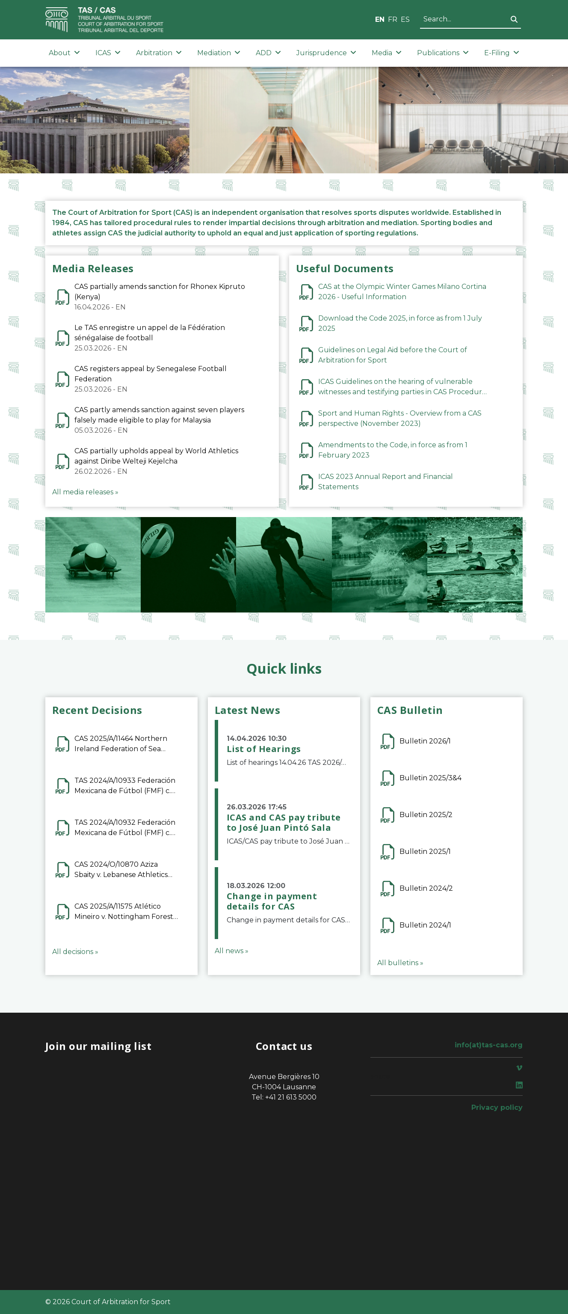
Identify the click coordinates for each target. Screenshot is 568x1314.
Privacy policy (497, 1107)
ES (405, 19)
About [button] (64, 53)
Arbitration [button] (159, 53)
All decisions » (75, 952)
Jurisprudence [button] (326, 53)
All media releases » (85, 492)
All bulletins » (400, 963)
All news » (231, 951)
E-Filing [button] (501, 53)
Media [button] (387, 53)
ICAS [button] (108, 53)
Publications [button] (443, 53)
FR (392, 19)
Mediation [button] (218, 53)
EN (380, 19)
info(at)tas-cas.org (489, 1045)
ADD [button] (268, 53)
